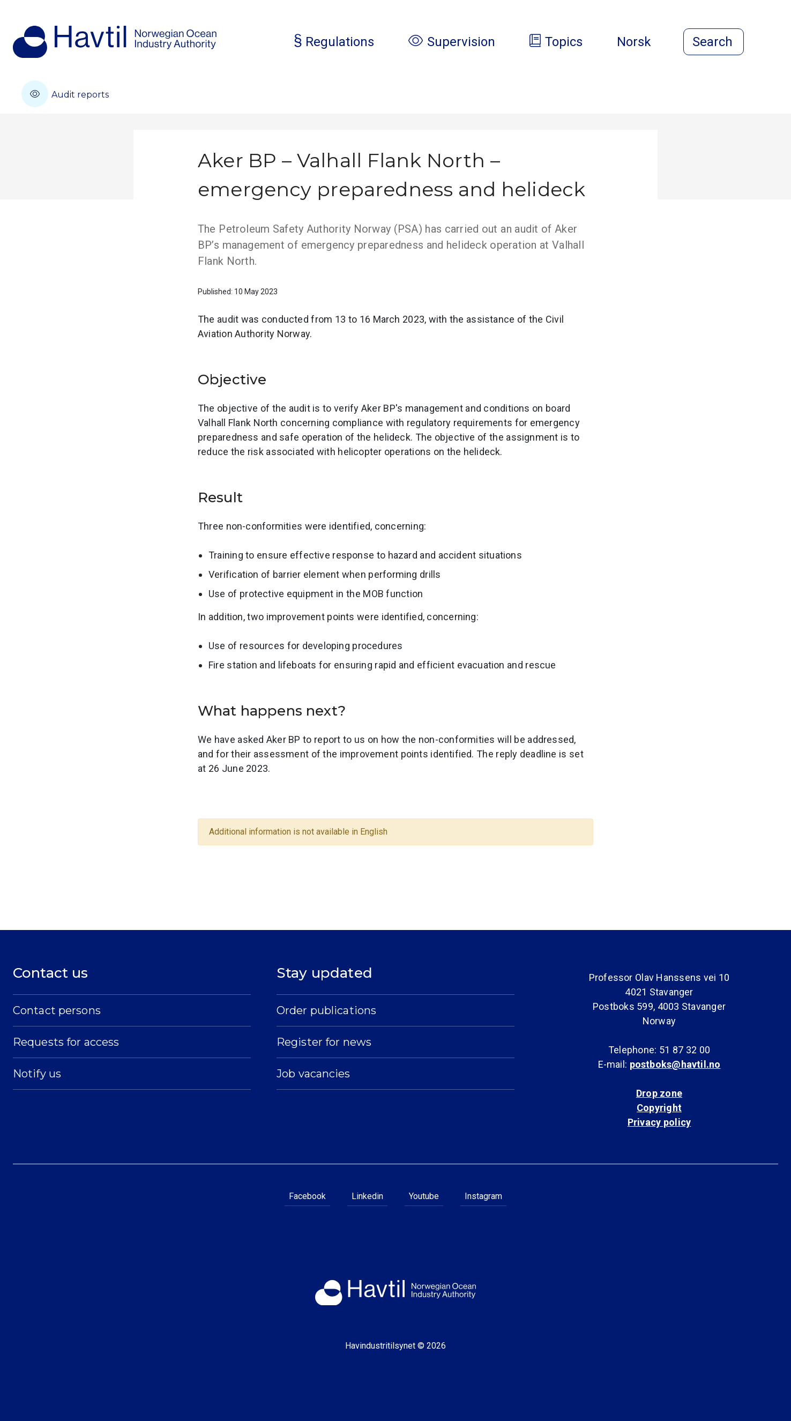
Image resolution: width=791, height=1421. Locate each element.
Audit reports (65, 93)
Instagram (483, 1196)
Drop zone (659, 1093)
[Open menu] (771, 43)
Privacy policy (659, 1122)
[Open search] (713, 41)
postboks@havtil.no (675, 1064)
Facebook (307, 1196)
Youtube (424, 1196)
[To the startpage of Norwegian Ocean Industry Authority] (115, 42)
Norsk (642, 41)
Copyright (659, 1107)
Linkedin (367, 1196)
